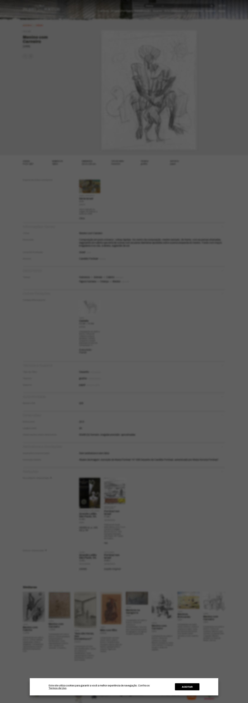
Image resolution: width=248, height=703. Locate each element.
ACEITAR (187, 687)
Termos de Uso (57, 688)
